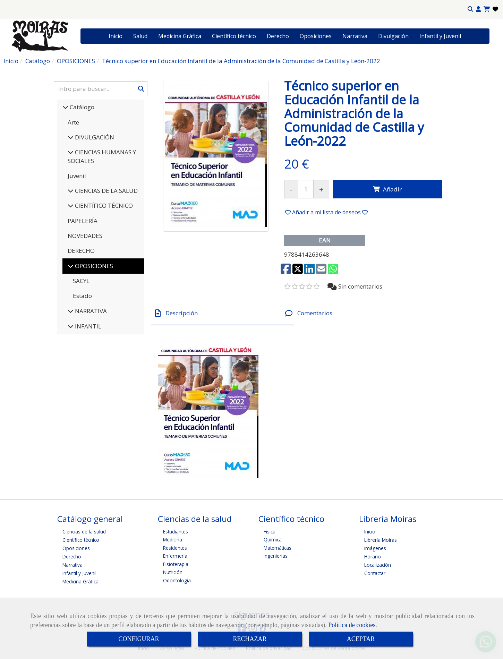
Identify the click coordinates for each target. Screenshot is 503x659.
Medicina (172, 539)
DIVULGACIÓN (94, 137)
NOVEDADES (85, 236)
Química (273, 539)
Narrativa (354, 36)
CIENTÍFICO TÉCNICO (103, 205)
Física (269, 531)
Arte (73, 122)
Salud (140, 36)
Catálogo (81, 107)
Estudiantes (175, 531)
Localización (377, 565)
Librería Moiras (380, 540)
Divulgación (393, 36)
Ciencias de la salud (84, 531)
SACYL (81, 281)
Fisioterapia (175, 564)
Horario (372, 556)
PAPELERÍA (82, 221)
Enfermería (175, 556)
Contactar (374, 573)
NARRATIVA (90, 311)
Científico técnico (234, 36)
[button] (478, 9)
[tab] (222, 313)
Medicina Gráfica (179, 36)
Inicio (115, 36)
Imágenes (375, 548)
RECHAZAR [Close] (249, 638)
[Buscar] (100, 88)
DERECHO (81, 251)
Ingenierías (276, 556)
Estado (82, 296)
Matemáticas (277, 548)
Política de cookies (351, 625)
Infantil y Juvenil (440, 36)
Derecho (278, 36)
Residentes (175, 548)
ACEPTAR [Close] (361, 638)
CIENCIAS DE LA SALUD (106, 191)
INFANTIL (87, 326)
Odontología (177, 580)
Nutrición (172, 572)
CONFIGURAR (138, 638)
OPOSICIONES (93, 266)
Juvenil (77, 176)
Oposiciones (316, 36)
